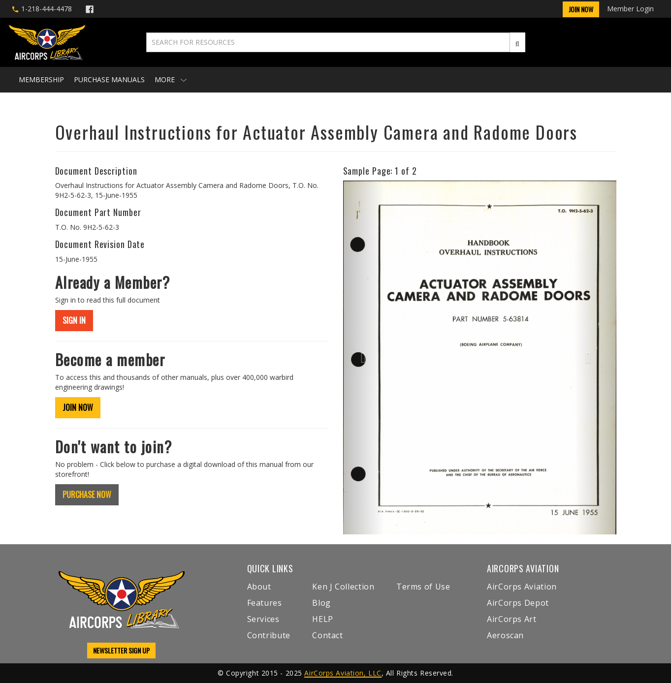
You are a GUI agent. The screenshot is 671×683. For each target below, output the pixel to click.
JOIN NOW (78, 407)
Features (264, 602)
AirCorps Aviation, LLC (342, 673)
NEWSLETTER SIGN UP (121, 650)
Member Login (630, 8)
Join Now (581, 9)
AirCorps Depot (518, 602)
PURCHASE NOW (87, 494)
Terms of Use (423, 586)
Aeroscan (505, 635)
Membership (41, 79)
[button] (363, 357)
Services (263, 619)
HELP (322, 619)
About (259, 586)
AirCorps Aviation (522, 586)
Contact (327, 635)
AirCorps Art (512, 619)
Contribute (268, 635)
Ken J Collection (343, 586)
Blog (321, 602)
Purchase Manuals (109, 79)
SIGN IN (74, 320)
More (171, 79)
